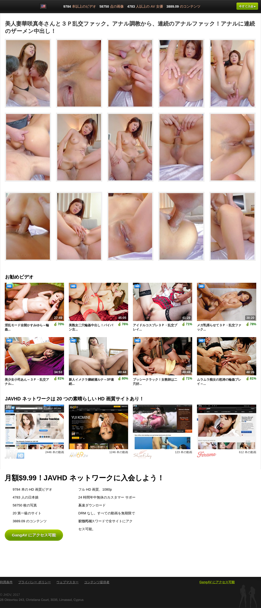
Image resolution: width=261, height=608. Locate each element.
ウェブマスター (67, 582)
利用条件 (6, 582)
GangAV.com (17, 7)
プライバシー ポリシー (34, 582)
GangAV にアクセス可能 (34, 535)
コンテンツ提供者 (96, 582)
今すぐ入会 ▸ (247, 6)
